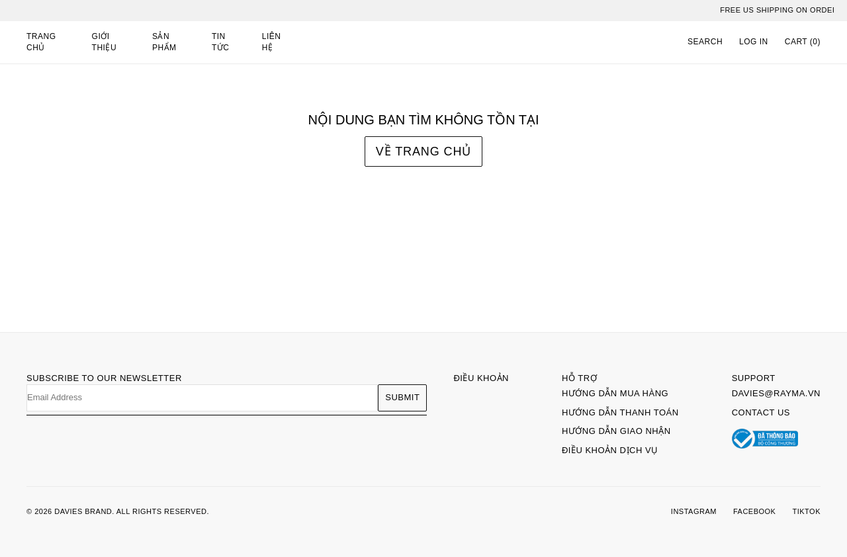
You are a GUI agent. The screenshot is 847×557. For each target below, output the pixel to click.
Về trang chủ (423, 151)
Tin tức (221, 42)
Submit (402, 397)
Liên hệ (271, 42)
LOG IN (753, 41)
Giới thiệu (104, 42)
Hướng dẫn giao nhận (616, 431)
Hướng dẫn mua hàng (615, 393)
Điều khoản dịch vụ (610, 450)
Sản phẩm (164, 42)
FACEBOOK (754, 511)
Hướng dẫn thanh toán (620, 412)
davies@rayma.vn (776, 393)
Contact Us (761, 412)
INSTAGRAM (694, 511)
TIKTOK (806, 511)
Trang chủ (41, 42)
